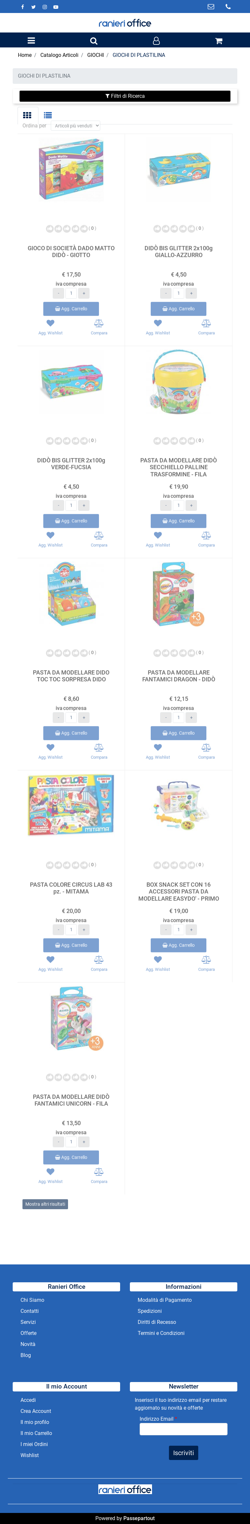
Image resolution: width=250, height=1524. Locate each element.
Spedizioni (150, 1311)
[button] (93, 41)
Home (25, 55)
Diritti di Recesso (157, 1322)
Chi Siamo (32, 1300)
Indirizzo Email (158, 1419)
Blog (26, 1355)
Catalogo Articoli (59, 55)
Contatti (30, 1311)
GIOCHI (95, 55)
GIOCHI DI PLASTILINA (139, 55)
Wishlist (30, 1455)
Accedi (28, 1400)
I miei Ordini (34, 1444)
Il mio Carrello (36, 1433)
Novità (28, 1344)
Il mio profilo (35, 1422)
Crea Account (36, 1411)
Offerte (28, 1333)
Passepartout (139, 1518)
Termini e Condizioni (161, 1333)
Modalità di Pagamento (165, 1300)
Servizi (29, 1322)
